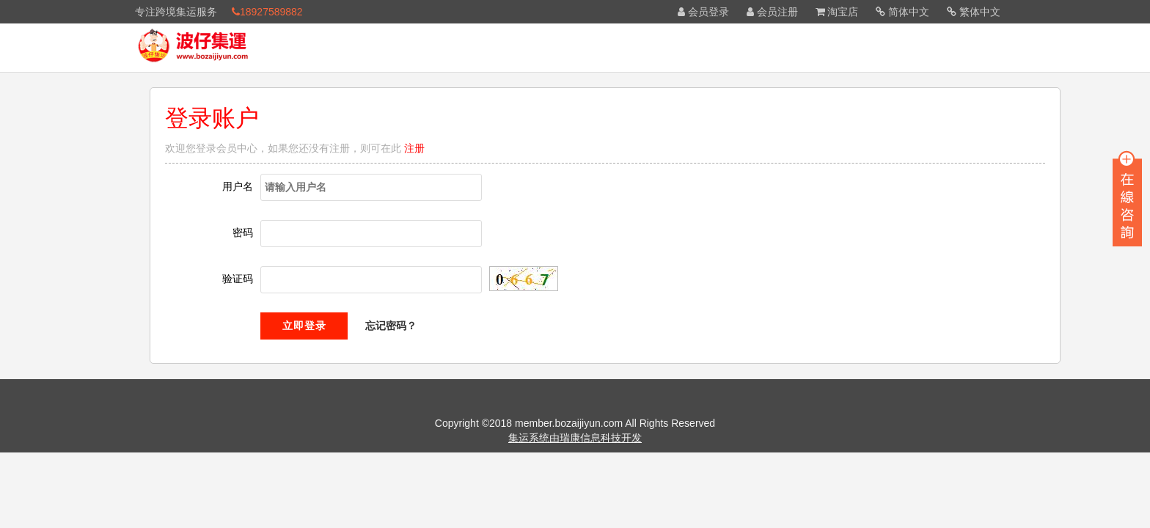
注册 (414, 148)
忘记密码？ (391, 325)
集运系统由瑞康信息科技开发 (575, 438)
